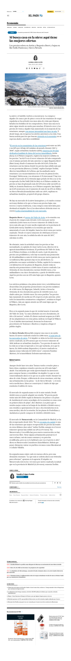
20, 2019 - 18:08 (37, 64)
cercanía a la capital (47, 422)
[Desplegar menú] (8, 15)
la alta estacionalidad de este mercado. (31, 211)
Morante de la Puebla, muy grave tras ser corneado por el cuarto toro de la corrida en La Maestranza (33, 602)
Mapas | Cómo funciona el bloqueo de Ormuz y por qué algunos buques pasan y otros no (30, 596)
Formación (20, 27)
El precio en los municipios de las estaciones (28, 145)
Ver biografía (22, 476)
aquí (43, 502)
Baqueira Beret (24, 495)
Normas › (59, 487)
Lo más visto (10, 584)
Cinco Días (39, 27)
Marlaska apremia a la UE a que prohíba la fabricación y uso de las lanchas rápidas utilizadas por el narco (34, 599)
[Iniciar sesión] (59, 12)
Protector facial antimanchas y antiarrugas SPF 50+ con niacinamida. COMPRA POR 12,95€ (21, 639)
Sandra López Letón (35, 62)
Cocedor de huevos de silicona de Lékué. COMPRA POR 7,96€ (56, 625)
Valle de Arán (52, 495)
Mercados (9, 27)
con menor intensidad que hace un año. (41, 131)
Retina (44, 27)
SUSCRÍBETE (50, 11)
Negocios (34, 27)
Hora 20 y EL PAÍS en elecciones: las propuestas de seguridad (27, 567)
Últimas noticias (12, 561)
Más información (13, 502)
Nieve (10, 495)
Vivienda (15, 27)
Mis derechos (27, 27)
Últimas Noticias (51, 27)
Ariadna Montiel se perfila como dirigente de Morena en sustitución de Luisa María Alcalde (35, 564)
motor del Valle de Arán (35, 217)
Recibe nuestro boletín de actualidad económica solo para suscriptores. (29, 483)
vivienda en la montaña (46, 136)
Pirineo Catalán (44, 495)
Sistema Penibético (34, 495)
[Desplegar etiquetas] (60, 495)
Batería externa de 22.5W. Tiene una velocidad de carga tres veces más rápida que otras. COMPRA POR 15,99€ (56, 618)
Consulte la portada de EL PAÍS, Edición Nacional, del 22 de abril (33, 32)
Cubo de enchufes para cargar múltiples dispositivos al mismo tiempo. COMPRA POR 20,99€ (56, 634)
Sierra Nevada (16, 495)
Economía (12, 23)
